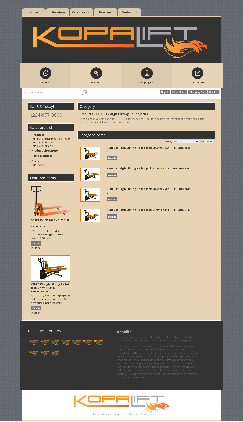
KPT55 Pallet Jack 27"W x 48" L (51, 221)
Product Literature (45, 150)
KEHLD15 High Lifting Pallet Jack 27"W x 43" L (50, 286)
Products (38, 135)
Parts (35, 161)
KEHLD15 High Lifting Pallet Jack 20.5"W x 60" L (138, 149)
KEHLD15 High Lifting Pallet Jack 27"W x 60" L (138, 168)
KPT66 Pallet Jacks (43, 146)
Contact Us (129, 12)
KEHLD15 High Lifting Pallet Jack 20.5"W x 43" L (138, 190)
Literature (57, 12)
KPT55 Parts (40, 165)
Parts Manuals (42, 156)
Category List (81, 12)
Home (34, 12)
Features (105, 12)
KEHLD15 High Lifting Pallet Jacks (51, 139)
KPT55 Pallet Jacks (43, 142)
